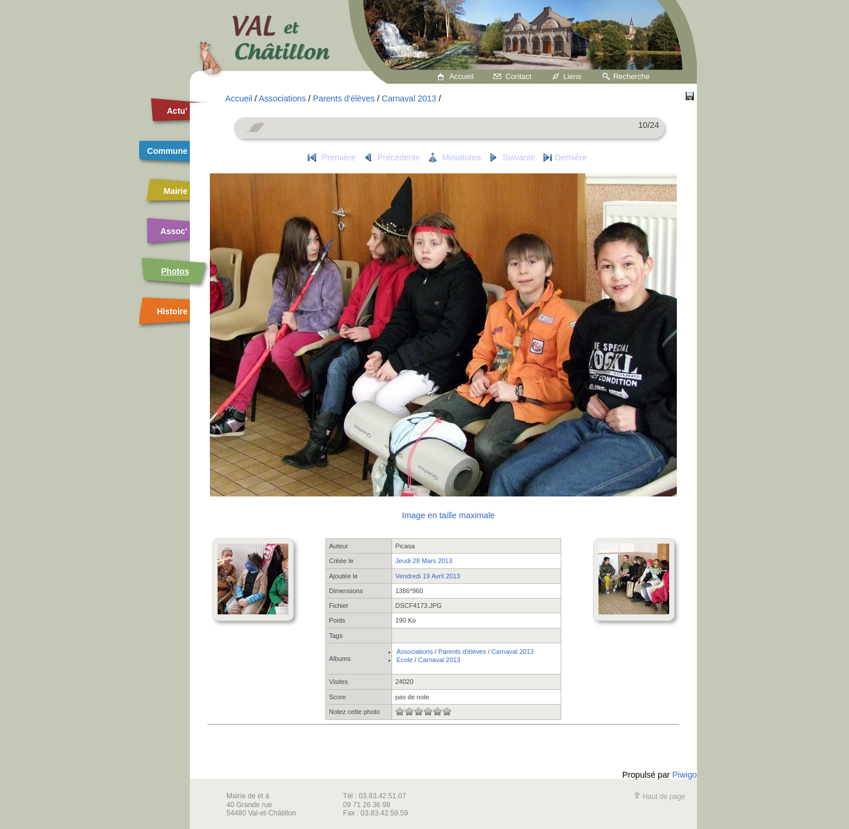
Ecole (404, 659)
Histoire (172, 311)
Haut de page (659, 796)
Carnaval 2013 (408, 98)
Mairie (175, 191)
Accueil (461, 76)
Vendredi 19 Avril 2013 (427, 576)
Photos (175, 271)
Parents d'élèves (344, 98)
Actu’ (177, 111)
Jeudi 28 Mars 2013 (423, 560)
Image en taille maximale (448, 515)
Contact (518, 76)
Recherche (631, 76)
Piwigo (684, 774)
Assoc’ (173, 231)
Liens (572, 76)
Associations (282, 98)
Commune (167, 151)
